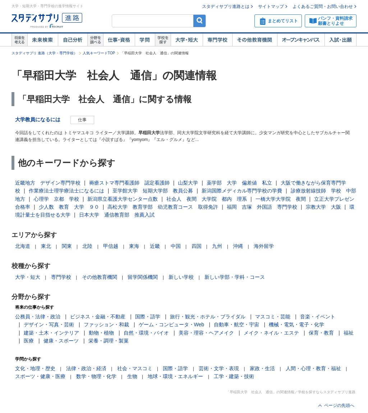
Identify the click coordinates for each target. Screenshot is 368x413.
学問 (145, 39)
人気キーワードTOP (99, 53)
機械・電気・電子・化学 (296, 324)
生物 (132, 376)
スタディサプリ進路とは (225, 6)
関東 (67, 246)
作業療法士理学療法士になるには (66, 191)
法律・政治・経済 (86, 368)
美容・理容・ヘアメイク (206, 333)
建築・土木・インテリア (51, 333)
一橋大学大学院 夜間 (281, 199)
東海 (134, 246)
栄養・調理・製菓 (108, 341)
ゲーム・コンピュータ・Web (171, 324)
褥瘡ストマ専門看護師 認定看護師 (129, 183)
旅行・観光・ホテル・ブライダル (207, 316)
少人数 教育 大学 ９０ (69, 207)
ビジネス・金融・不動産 (97, 316)
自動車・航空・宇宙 (236, 324)
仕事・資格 (119, 39)
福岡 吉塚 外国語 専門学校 (262, 207)
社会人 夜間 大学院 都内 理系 (206, 199)
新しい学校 (181, 277)
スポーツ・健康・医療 (40, 376)
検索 (199, 20)
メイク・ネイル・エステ (271, 333)
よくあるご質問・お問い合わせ (323, 6)
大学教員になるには (37, 119)
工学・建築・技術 (234, 376)
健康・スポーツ (61, 341)
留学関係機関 (143, 277)
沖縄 (238, 246)
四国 (197, 246)
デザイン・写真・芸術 (49, 324)
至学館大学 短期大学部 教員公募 (152, 191)
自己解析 (72, 39)
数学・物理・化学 (96, 376)
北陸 (87, 246)
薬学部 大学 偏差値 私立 (239, 183)
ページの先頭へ (339, 405)
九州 (217, 246)
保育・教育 (321, 333)
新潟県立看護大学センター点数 (122, 199)
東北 (46, 246)
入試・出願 (340, 39)
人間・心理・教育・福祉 (313, 368)
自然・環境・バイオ (146, 333)
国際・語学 (147, 316)
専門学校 (217, 39)
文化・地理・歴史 (35, 368)
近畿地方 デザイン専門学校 (47, 183)
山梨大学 (188, 183)
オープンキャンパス (301, 39)
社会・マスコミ (134, 368)
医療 (29, 341)
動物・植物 (101, 333)
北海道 (22, 246)
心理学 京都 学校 (56, 199)
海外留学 (264, 246)
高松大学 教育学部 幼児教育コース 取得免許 (162, 207)
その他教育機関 (254, 39)
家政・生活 (262, 368)
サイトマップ (271, 6)
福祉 (349, 333)
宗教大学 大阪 (323, 207)
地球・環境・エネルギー (175, 376)
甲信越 (110, 246)
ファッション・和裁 (106, 324)
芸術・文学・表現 (219, 368)
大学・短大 (187, 39)
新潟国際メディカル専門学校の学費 (242, 191)
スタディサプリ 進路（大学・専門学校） (44, 53)
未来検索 (42, 39)
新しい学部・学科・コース (234, 277)
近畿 (155, 246)
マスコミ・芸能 (272, 316)
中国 (176, 246)
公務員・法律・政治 (37, 316)
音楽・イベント (317, 316)
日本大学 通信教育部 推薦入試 (117, 215)
